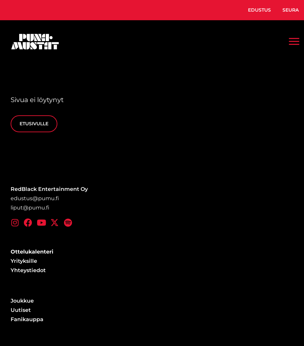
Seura (290, 10)
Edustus (259, 10)
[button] (294, 41)
